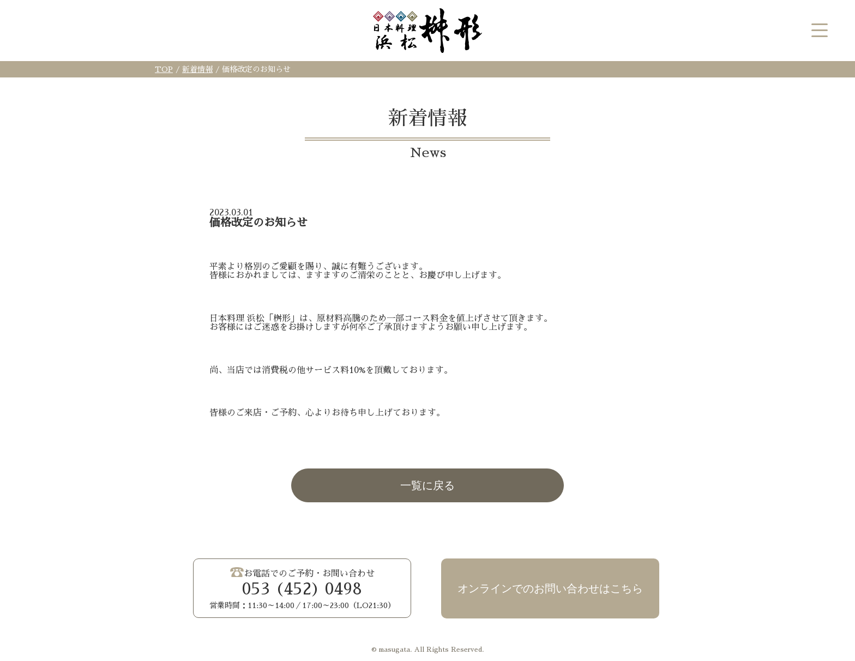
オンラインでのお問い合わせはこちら (550, 588)
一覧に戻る (427, 485)
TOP (164, 69)
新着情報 (197, 69)
